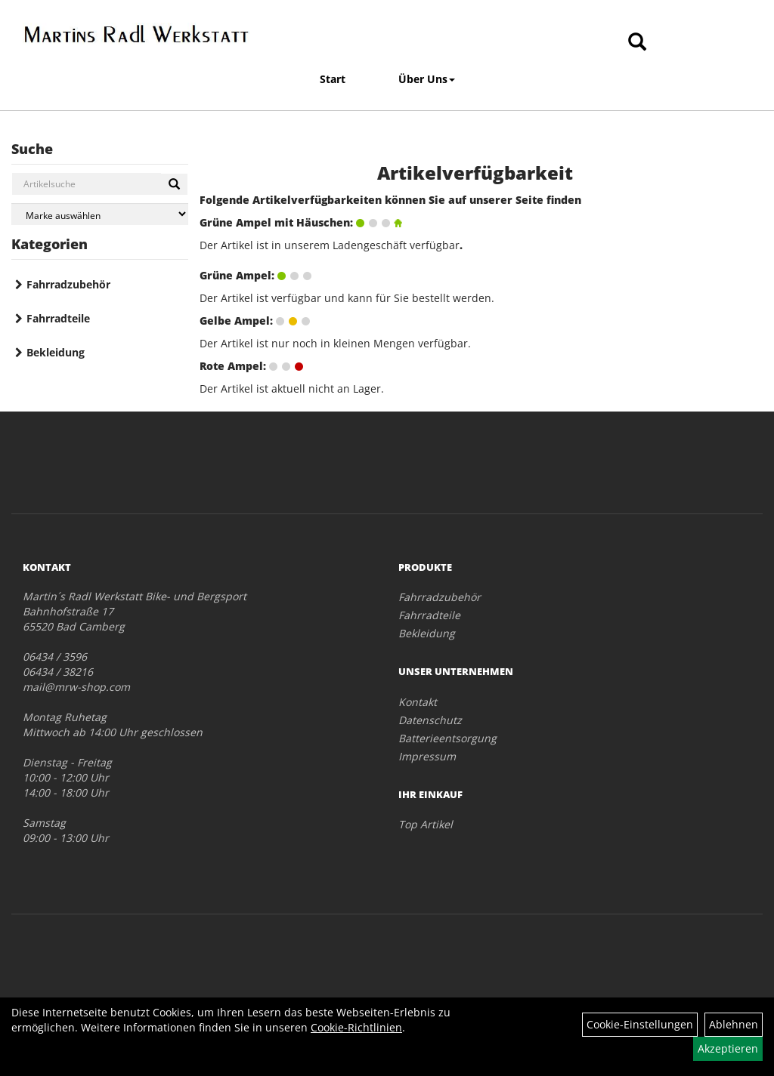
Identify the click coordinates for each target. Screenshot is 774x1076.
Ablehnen (733, 1024)
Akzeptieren (728, 1048)
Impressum (427, 756)
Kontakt (417, 702)
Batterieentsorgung (447, 738)
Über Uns (426, 79)
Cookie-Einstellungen (640, 1024)
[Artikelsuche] (637, 42)
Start (332, 79)
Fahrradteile (58, 318)
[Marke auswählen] (99, 214)
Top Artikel (425, 824)
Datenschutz (430, 720)
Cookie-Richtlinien (356, 1027)
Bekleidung (55, 352)
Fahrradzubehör (68, 284)
